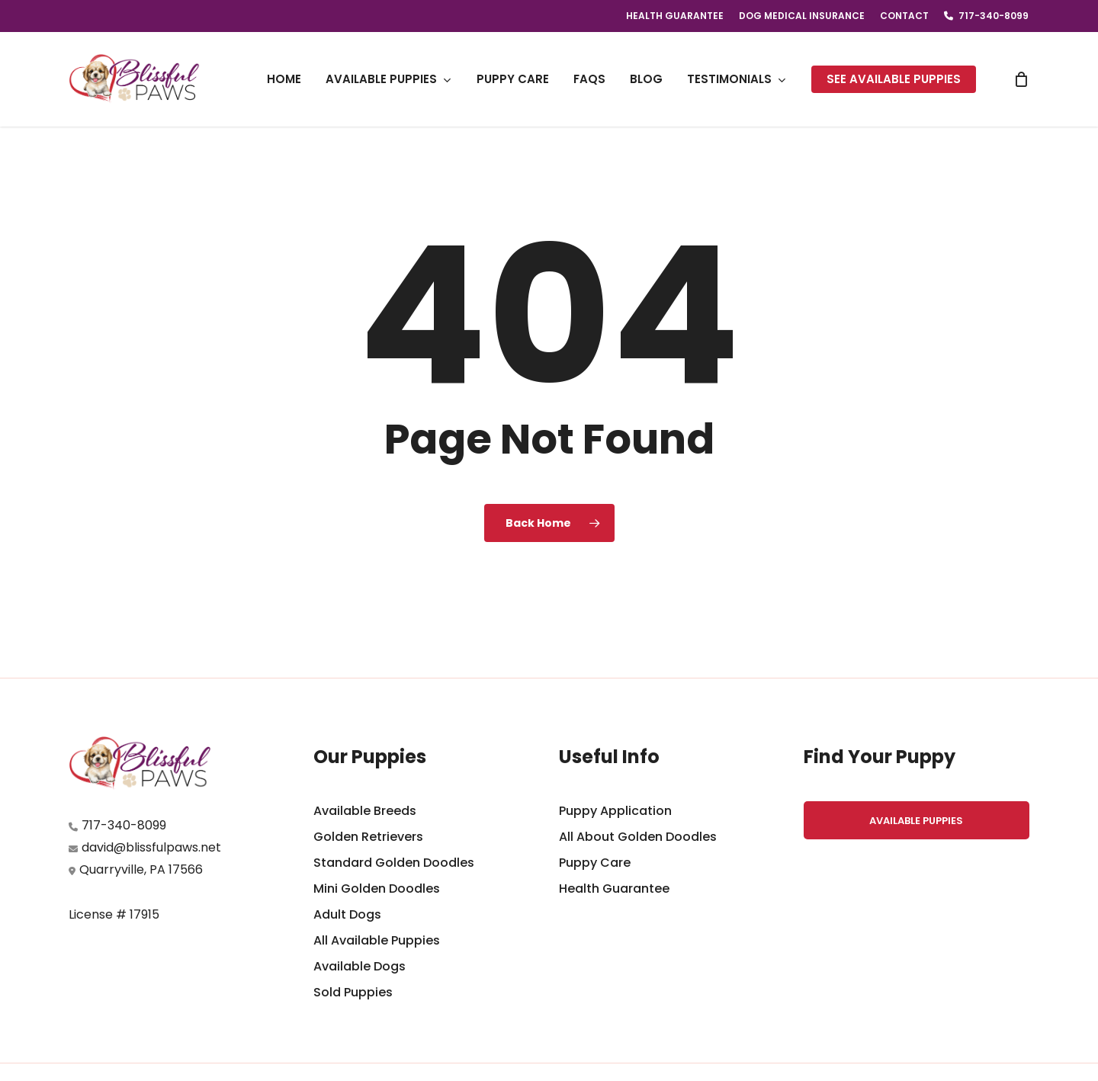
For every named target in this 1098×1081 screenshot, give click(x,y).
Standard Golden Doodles (393, 862)
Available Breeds (364, 811)
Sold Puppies (353, 992)
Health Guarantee (614, 888)
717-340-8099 (124, 825)
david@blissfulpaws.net (151, 847)
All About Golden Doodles (638, 836)
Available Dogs (359, 966)
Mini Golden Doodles (376, 888)
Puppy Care (595, 862)
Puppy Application (615, 811)
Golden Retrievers (368, 836)
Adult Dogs (347, 914)
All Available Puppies (376, 940)
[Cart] (1021, 79)
